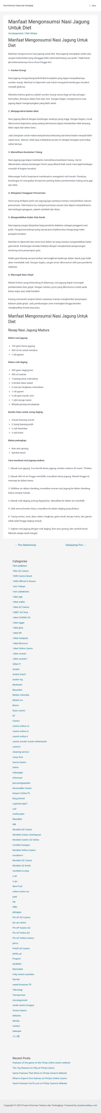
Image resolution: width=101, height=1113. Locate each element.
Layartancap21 (20, 803)
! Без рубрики (20, 565)
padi (15, 896)
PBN (15, 907)
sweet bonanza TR (22, 984)
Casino (16, 720)
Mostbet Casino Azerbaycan (27, 834)
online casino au (21, 891)
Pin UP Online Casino (23, 938)
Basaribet (17, 689)
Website (17, 1015)
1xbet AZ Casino (21, 607)
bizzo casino (19, 710)
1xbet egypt (18, 622)
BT (14, 715)
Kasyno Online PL (21, 793)
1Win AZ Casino (21, 571)
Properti (17, 958)
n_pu (15, 881)
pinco (15, 943)
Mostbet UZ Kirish (22, 865)
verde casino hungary (23, 1005)
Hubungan (18, 772)
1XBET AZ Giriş (20, 612)
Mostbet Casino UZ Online (26, 839)
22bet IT (17, 664)
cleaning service (21, 751)
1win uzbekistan (21, 591)
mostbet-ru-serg (21, 870)
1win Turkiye (19, 586)
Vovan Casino (19, 1010)
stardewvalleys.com (87, 1105)
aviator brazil (19, 674)
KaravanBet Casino (22, 788)
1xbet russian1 (20, 658)
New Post (17, 886)
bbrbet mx (18, 700)
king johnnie (19, 798)
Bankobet (17, 684)
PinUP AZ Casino (21, 948)
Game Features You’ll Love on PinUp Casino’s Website (40, 1083)
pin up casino (19, 922)
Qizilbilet (17, 963)
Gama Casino (19, 762)
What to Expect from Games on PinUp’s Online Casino (40, 1078)
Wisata (16, 1020)
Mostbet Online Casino (24, 850)
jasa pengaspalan (21, 783)
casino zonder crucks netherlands (30, 741)
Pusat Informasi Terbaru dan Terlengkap (18, 6)
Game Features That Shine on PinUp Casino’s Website (40, 1073)
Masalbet (17, 819)
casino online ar (21, 731)
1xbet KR (17, 633)
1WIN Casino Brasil (22, 576)
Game (16, 767)
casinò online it (20, 736)
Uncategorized (15, 33)
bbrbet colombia (21, 695)
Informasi (17, 777)
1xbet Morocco (20, 643)
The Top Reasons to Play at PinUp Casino (33, 1067)
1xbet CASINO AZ (21, 617)
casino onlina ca (21, 726)
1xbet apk (17, 596)
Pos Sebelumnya (25, 545)
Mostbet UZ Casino (22, 860)
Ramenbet (18, 969)
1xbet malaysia (20, 638)
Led (14, 808)
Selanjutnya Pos (76, 545)
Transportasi (19, 995)
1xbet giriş (18, 627)
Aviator (16, 669)
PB (14, 901)
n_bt (15, 876)
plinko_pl (17, 953)
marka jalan (18, 813)
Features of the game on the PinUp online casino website (41, 1062)
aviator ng (18, 679)
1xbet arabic (19, 601)
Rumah (16, 979)
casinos (16, 746)
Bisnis (16, 705)
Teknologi (17, 989)
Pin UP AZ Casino (21, 917)
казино (16, 1025)
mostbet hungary (21, 845)
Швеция (17, 1031)
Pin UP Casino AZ (21, 927)
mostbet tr (18, 855)
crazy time (18, 757)
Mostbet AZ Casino (22, 829)
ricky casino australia (23, 974)
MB (14, 824)
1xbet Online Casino (23, 648)
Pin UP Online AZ (21, 932)
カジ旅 (16, 1036)
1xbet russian (19, 653)
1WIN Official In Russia (24, 581)
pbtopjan (17, 912)
